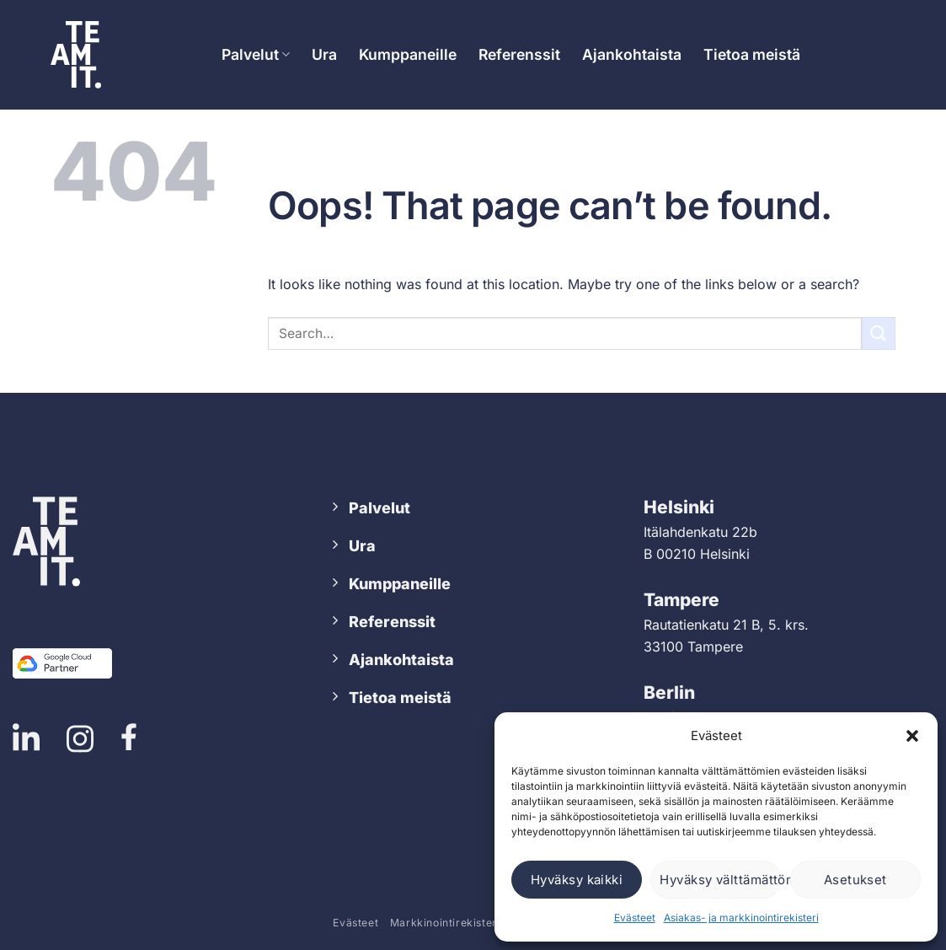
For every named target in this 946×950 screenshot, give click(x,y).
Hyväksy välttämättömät (720, 880)
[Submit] (878, 333)
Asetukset (855, 880)
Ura (324, 54)
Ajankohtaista (631, 54)
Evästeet (634, 917)
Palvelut (256, 54)
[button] (912, 735)
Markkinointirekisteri (445, 922)
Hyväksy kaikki (577, 880)
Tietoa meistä (751, 54)
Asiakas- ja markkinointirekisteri (741, 917)
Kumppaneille (408, 54)
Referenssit (519, 54)
